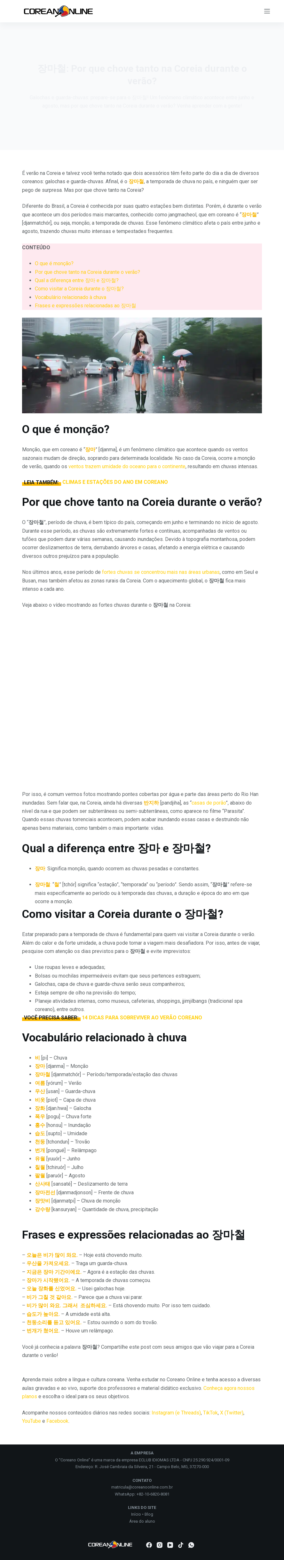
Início (136, 1514)
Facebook (57, 1421)
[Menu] (267, 11)
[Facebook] (149, 1545)
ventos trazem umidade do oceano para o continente (126, 466)
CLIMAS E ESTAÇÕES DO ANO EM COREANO (115, 482)
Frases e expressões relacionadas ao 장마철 (85, 306)
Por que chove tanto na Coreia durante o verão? (87, 272)
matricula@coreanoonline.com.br (142, 1487)
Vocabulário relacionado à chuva (70, 297)
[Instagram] (159, 1545)
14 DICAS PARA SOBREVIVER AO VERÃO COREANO (142, 1018)
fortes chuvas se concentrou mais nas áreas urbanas (161, 572)
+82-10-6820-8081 (153, 1494)
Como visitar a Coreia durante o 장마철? (79, 289)
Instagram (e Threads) (176, 1413)
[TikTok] (181, 1545)
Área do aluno (142, 1521)
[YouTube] (170, 1545)
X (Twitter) (231, 1413)
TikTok (210, 1413)
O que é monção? (54, 263)
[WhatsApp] (191, 1545)
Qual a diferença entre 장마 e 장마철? (77, 280)
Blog (149, 1514)
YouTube (31, 1421)
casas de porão (209, 803)
